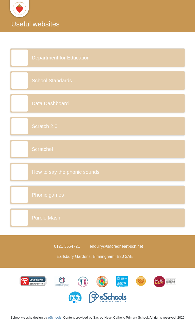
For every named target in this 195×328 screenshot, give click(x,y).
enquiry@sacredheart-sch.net (116, 246)
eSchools (54, 317)
